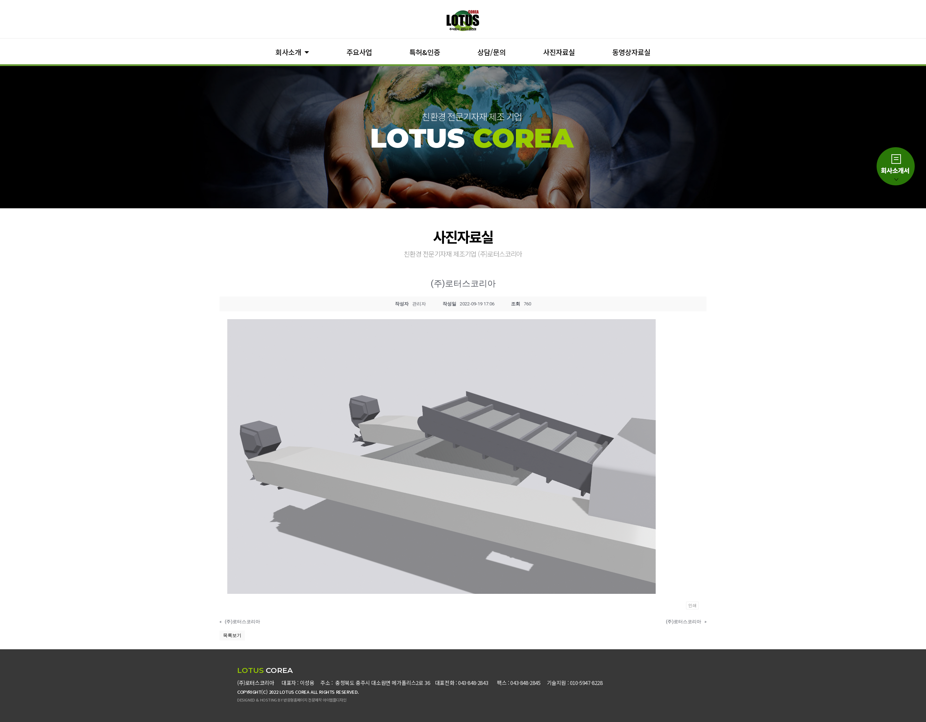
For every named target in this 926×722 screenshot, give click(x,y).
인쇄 (692, 605)
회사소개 (292, 52)
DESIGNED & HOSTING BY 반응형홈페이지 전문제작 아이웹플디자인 (291, 700)
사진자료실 (559, 52)
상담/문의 (491, 52)
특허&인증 (424, 52)
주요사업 (359, 52)
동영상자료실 (631, 52)
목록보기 (232, 635)
